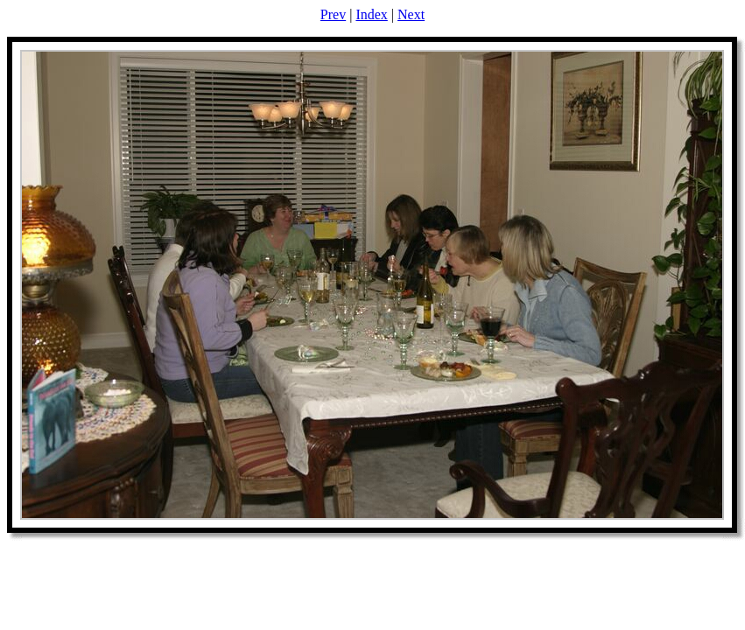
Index (371, 14)
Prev (333, 14)
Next (411, 14)
